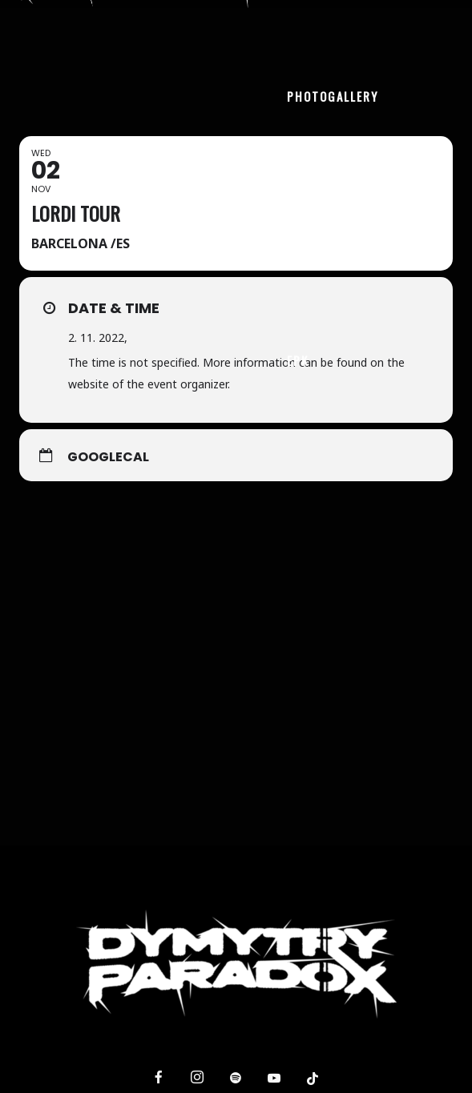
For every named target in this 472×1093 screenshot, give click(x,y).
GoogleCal (108, 457)
